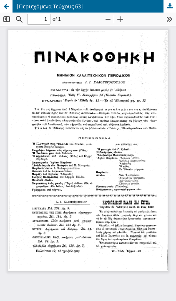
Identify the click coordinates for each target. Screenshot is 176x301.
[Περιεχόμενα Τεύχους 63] (50, 6)
